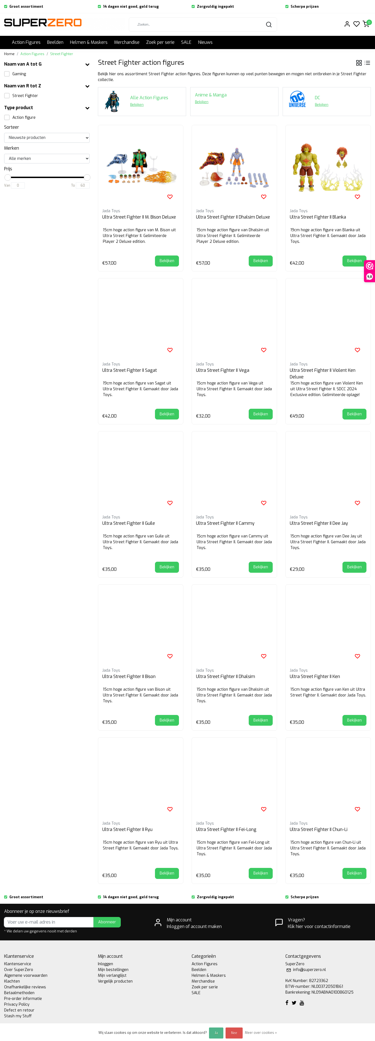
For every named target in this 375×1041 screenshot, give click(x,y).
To (73, 185)
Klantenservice (17, 964)
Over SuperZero (18, 969)
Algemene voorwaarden (25, 975)
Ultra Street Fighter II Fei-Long (226, 829)
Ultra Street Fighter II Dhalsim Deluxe (233, 217)
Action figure (24, 117)
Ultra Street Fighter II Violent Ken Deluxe (322, 373)
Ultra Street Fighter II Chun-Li (318, 829)
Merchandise (127, 42)
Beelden (55, 42)
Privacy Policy (17, 1004)
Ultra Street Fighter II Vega (222, 370)
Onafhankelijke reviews (25, 987)
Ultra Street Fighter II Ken (315, 676)
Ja (216, 1033)
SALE (186, 42)
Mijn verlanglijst (112, 975)
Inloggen (105, 964)
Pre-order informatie (23, 998)
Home (9, 54)
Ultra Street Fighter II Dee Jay (319, 523)
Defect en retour (19, 1010)
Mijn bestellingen (113, 969)
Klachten (12, 981)
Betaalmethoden (19, 993)
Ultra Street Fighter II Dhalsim (225, 676)
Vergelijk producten (115, 981)
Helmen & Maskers (89, 42)
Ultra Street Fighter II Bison (129, 676)
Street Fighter (61, 54)
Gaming (19, 74)
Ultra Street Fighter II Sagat (129, 370)
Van (7, 185)
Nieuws (205, 42)
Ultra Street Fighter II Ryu (127, 829)
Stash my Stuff (18, 1016)
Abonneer (107, 922)
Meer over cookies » (261, 1033)
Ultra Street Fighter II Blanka (318, 217)
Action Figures (26, 42)
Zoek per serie (160, 42)
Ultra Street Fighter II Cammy (225, 523)
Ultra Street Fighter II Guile (128, 523)
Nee (234, 1033)
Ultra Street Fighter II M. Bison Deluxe (139, 217)
